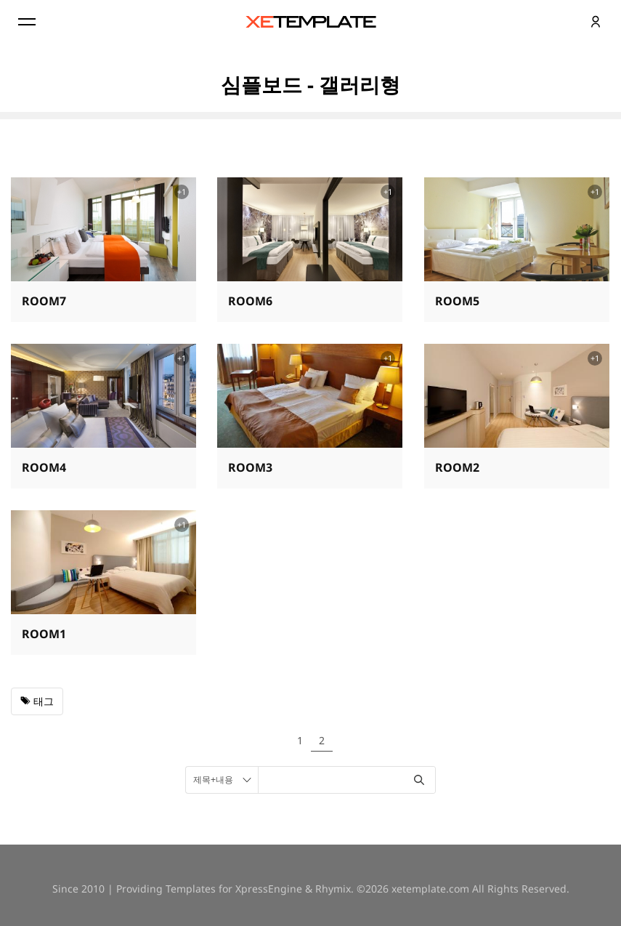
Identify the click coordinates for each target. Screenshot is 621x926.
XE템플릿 (310, 21)
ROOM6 (250, 301)
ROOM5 (457, 301)
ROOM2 (457, 467)
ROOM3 (250, 467)
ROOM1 (44, 634)
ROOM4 (44, 467)
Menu (25, 22)
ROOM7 (44, 301)
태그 (37, 701)
